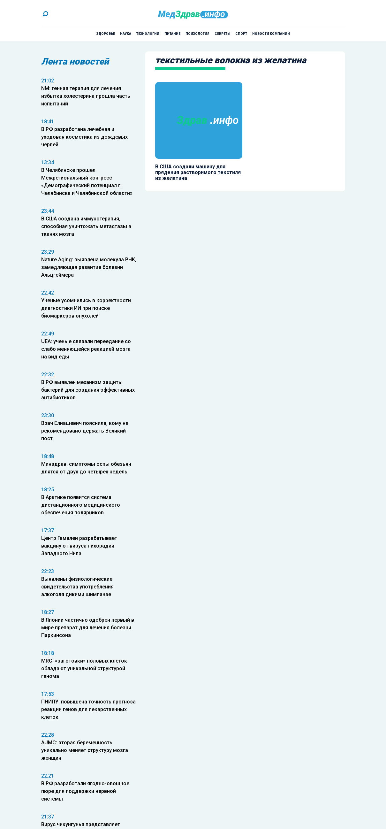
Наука (125, 33)
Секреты (222, 33)
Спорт (241, 33)
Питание (172, 33)
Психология (197, 33)
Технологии (147, 33)
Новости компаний (271, 33)
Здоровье (105, 33)
